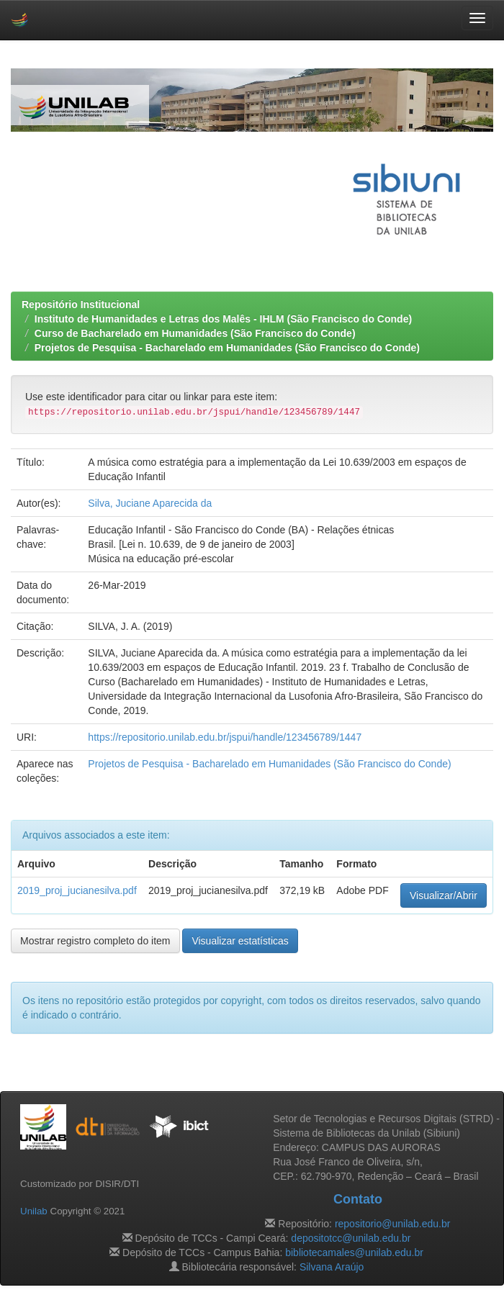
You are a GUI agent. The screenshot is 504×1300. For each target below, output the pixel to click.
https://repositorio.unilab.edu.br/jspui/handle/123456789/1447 (224, 737)
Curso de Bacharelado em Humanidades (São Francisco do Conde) (195, 333)
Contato (357, 1199)
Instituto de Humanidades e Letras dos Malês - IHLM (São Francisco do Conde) (223, 319)
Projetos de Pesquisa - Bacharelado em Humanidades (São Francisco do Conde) (227, 347)
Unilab (34, 1211)
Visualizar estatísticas (240, 941)
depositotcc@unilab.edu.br (350, 1238)
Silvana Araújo (332, 1267)
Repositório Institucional (81, 304)
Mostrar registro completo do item (95, 941)
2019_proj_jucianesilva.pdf (77, 890)
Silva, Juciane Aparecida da (150, 503)
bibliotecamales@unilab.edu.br (354, 1252)
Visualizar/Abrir (443, 895)
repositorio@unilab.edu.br (393, 1223)
